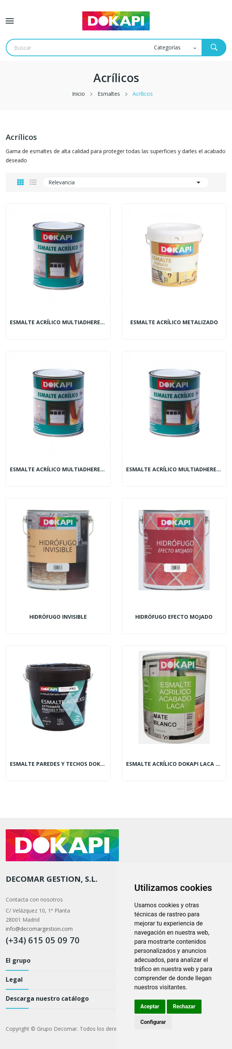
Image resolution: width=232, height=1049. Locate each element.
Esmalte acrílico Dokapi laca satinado (174, 764)
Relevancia (125, 182)
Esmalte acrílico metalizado (174, 322)
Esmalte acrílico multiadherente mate (174, 469)
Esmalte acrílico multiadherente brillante (58, 322)
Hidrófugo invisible (58, 616)
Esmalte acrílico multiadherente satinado (58, 469)
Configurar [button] (153, 1022)
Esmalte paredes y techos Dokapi (58, 764)
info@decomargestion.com (39, 928)
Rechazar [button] (184, 1006)
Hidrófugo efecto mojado (174, 616)
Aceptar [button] (150, 1006)
